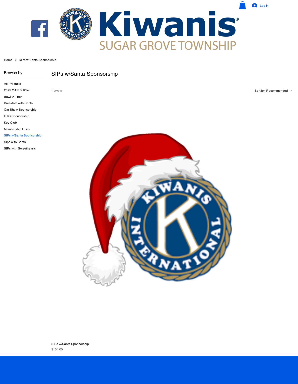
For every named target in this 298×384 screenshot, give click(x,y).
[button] (242, 5)
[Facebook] (39, 28)
